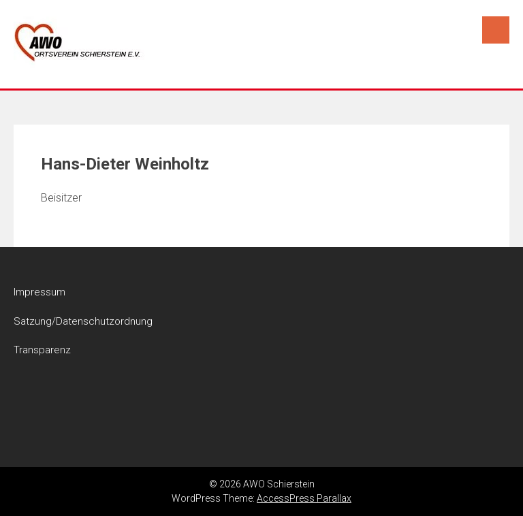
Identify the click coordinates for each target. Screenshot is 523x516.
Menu (495, 30)
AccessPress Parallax (304, 498)
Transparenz (42, 350)
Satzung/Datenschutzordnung (83, 321)
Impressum (39, 292)
